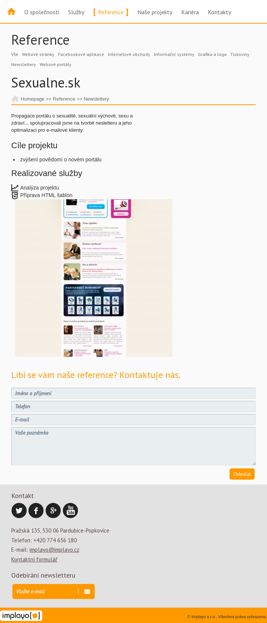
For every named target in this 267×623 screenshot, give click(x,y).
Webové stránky (38, 54)
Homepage (33, 99)
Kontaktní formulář (34, 559)
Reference (110, 12)
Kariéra (190, 12)
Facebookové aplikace (81, 54)
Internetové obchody (129, 54)
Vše (14, 54)
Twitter (19, 510)
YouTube (71, 510)
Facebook (36, 510)
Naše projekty (154, 12)
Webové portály (56, 64)
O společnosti (41, 12)
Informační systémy (174, 54)
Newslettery (23, 64)
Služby (76, 12)
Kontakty (219, 12)
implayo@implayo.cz (54, 549)
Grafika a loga (212, 54)
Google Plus (53, 510)
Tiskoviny (239, 54)
